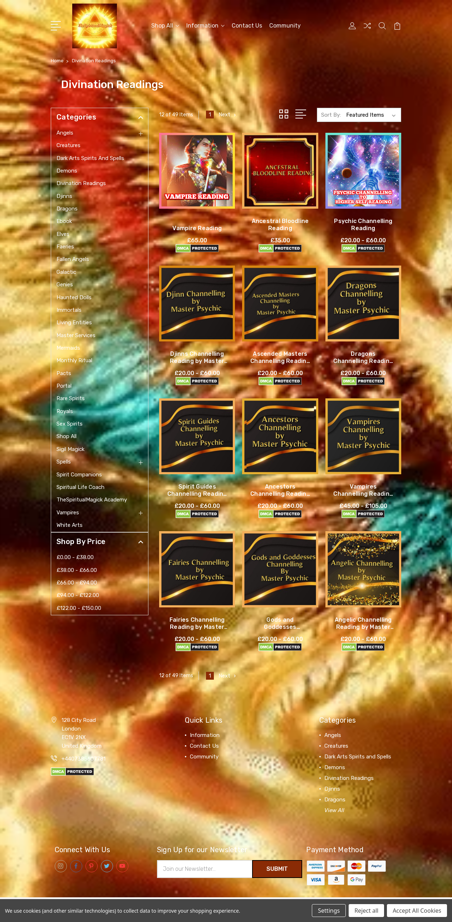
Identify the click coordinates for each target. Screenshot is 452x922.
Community (285, 25)
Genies (64, 284)
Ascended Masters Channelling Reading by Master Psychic (280, 360)
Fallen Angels (72, 259)
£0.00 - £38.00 (75, 557)
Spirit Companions (79, 474)
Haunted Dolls (74, 297)
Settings (329, 910)
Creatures (68, 145)
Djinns (64, 196)
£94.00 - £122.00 (77, 595)
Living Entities (74, 322)
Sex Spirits (69, 424)
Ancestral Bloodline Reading (280, 224)
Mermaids (68, 348)
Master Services (75, 335)
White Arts (69, 525)
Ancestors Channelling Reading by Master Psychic (280, 493)
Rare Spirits (70, 398)
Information (205, 25)
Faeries (65, 246)
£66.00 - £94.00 (76, 582)
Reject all (366, 910)
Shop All (165, 25)
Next (227, 114)
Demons (66, 171)
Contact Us (247, 25)
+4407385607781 (83, 758)
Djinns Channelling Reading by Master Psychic (197, 360)
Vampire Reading (197, 227)
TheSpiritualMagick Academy (91, 499)
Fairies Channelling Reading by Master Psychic (197, 626)
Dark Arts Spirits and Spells (90, 158)
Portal (64, 386)
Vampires (67, 512)
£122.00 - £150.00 (78, 608)
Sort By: (331, 114)
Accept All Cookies (417, 910)
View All (334, 810)
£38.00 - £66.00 (76, 570)
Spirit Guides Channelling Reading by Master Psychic (197, 493)
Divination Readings (81, 183)
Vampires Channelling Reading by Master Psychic (363, 493)
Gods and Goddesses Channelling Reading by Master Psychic (280, 630)
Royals (64, 411)
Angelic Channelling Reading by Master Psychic (363, 626)
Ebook (64, 221)
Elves (62, 234)
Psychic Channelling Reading (363, 224)
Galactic (66, 272)
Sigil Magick (70, 449)
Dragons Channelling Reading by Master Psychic (363, 360)
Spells (63, 461)
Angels (64, 133)
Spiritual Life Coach (80, 487)
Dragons (67, 208)
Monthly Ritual (74, 360)
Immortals (69, 310)
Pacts (63, 373)
